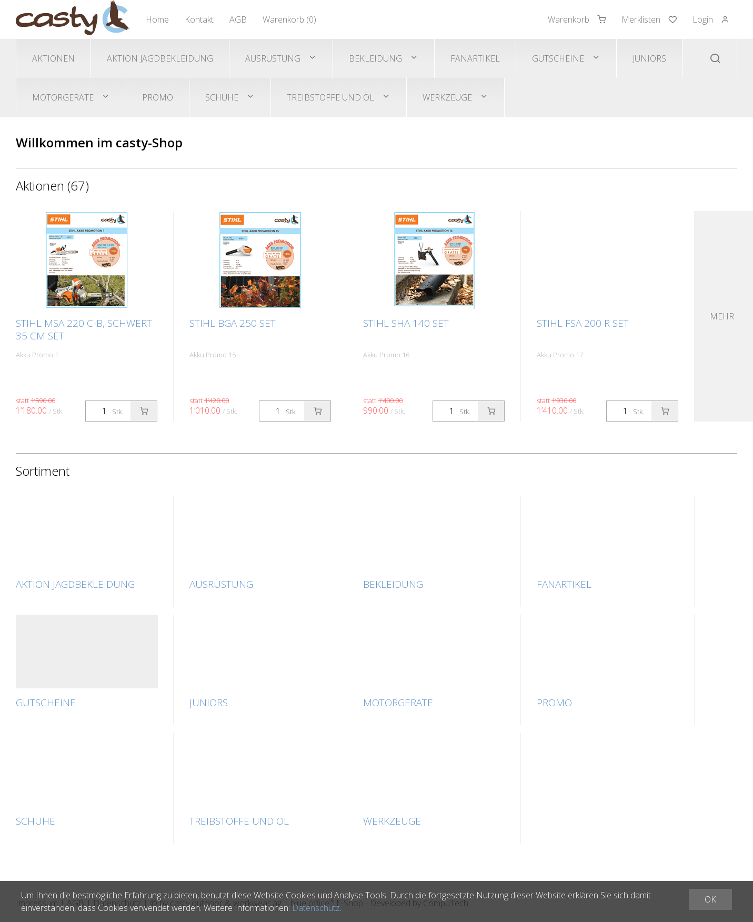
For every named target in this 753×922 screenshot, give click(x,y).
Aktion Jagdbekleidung (160, 58)
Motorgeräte (63, 97)
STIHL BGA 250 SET (232, 323)
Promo (157, 97)
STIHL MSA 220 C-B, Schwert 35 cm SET (84, 329)
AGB (238, 19)
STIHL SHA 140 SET (406, 323)
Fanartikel (475, 58)
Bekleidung (375, 58)
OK (710, 899)
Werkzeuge (447, 97)
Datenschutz (316, 908)
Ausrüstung (272, 58)
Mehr (722, 316)
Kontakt (199, 19)
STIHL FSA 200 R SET (583, 323)
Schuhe (221, 97)
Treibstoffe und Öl (330, 97)
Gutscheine (558, 58)
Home (157, 19)
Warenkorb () (289, 19)
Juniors (649, 58)
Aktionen (53, 58)
